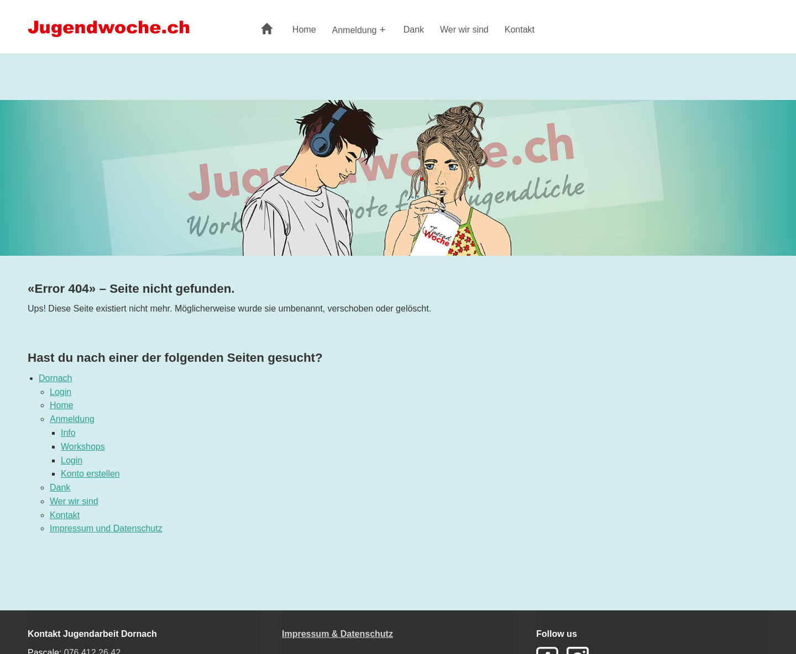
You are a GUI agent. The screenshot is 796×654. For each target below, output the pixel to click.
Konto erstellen (90, 473)
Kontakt (520, 29)
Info (68, 432)
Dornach (55, 378)
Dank (414, 29)
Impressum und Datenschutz (106, 528)
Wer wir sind (464, 29)
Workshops (83, 446)
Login (60, 392)
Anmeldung (354, 30)
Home (304, 29)
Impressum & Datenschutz (337, 634)
